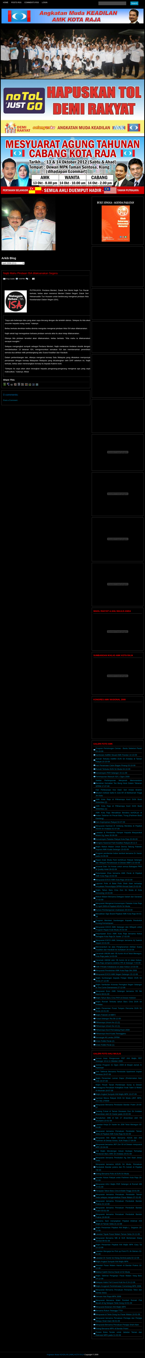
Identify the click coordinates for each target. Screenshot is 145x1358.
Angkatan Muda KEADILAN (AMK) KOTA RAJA (65, 1355)
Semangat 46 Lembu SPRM (108, 1037)
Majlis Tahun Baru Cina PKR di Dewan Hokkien (116, 998)
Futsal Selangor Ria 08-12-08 (108, 1018)
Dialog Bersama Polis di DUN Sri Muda (112, 1174)
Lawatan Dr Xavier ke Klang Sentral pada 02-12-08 (117, 1258)
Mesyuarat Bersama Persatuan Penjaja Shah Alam (117, 1325)
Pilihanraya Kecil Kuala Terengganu (111, 1033)
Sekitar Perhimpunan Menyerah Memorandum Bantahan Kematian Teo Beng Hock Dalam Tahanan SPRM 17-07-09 (119, 783)
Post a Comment (10, 400)
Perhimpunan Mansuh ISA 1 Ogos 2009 (112, 776)
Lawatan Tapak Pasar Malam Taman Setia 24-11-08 (118, 1234)
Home (5, 2)
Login (44, 2)
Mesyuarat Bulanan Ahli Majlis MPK (111, 1307)
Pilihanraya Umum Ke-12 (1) (108, 1026)
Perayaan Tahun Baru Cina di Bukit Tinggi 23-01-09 (117, 1191)
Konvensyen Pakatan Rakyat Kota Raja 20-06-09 (116, 839)
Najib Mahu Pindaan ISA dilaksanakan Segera (30, 273)
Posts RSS (16, 2)
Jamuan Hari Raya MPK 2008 (108, 1296)
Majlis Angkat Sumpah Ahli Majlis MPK (112, 1261)
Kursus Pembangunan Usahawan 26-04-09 (114, 910)
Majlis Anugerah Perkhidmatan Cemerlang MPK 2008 (118, 1286)
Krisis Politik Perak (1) (105, 1045)
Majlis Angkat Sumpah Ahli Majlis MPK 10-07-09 (116, 1094)
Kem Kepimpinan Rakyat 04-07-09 (110, 822)
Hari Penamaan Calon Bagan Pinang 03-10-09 (115, 765)
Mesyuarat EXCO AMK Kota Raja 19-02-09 (114, 880)
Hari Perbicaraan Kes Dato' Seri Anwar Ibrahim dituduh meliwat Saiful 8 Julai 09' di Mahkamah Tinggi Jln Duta (119, 793)
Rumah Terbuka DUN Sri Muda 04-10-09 (113, 769)
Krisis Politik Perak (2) (105, 1041)
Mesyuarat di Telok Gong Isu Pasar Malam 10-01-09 (118, 1314)
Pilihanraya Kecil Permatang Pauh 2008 (113, 1030)
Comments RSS (31, 2)
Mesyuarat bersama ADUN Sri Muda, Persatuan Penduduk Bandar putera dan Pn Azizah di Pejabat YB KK (119, 1167)
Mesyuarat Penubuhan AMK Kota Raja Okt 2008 (116, 970)
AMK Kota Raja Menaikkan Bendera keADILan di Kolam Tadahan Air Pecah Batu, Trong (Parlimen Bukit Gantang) (119, 815)
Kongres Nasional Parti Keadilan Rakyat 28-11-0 (116, 843)
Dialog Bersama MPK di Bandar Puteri (112, 1328)
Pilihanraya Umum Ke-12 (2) (108, 1022)
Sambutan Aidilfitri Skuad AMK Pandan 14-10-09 (116, 755)
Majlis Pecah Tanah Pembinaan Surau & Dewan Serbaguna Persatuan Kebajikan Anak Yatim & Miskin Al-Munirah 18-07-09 (119, 1088)
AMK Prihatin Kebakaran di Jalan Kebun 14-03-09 (117, 967)
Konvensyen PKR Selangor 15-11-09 (111, 773)
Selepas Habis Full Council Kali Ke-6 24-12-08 (115, 1282)
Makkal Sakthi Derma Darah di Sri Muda (113, 1272)
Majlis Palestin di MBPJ (106, 1015)
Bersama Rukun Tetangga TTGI (109, 1310)
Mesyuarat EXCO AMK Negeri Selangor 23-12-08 (117, 974)
